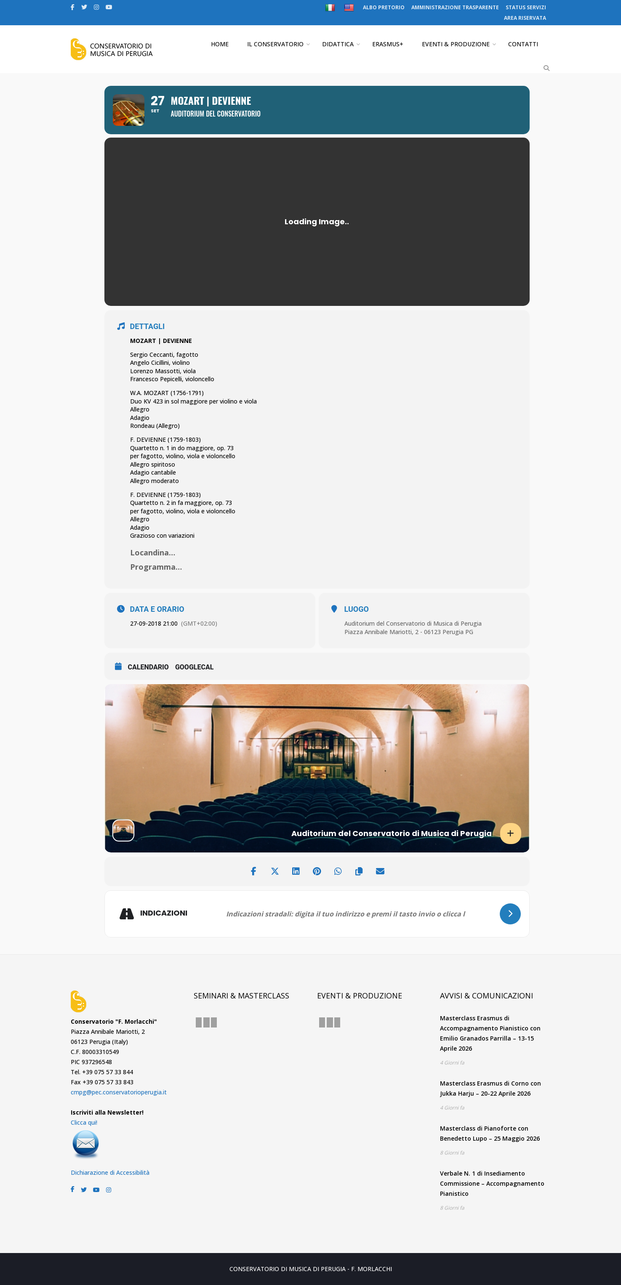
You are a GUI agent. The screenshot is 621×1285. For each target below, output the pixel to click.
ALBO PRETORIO (384, 7)
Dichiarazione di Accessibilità (110, 1172)
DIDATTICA (338, 44)
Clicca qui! (84, 1122)
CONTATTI (523, 44)
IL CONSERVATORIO (275, 44)
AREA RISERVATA (525, 17)
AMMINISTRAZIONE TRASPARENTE (455, 7)
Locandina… (152, 552)
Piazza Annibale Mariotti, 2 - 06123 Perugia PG (408, 632)
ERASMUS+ (387, 44)
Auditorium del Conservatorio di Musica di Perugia (413, 623)
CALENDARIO (148, 667)
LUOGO (356, 609)
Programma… (156, 567)
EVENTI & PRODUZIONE (456, 44)
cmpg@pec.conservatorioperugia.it (119, 1092)
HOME (220, 44)
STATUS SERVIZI (526, 7)
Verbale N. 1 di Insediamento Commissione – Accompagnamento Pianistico (492, 1183)
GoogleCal (194, 667)
